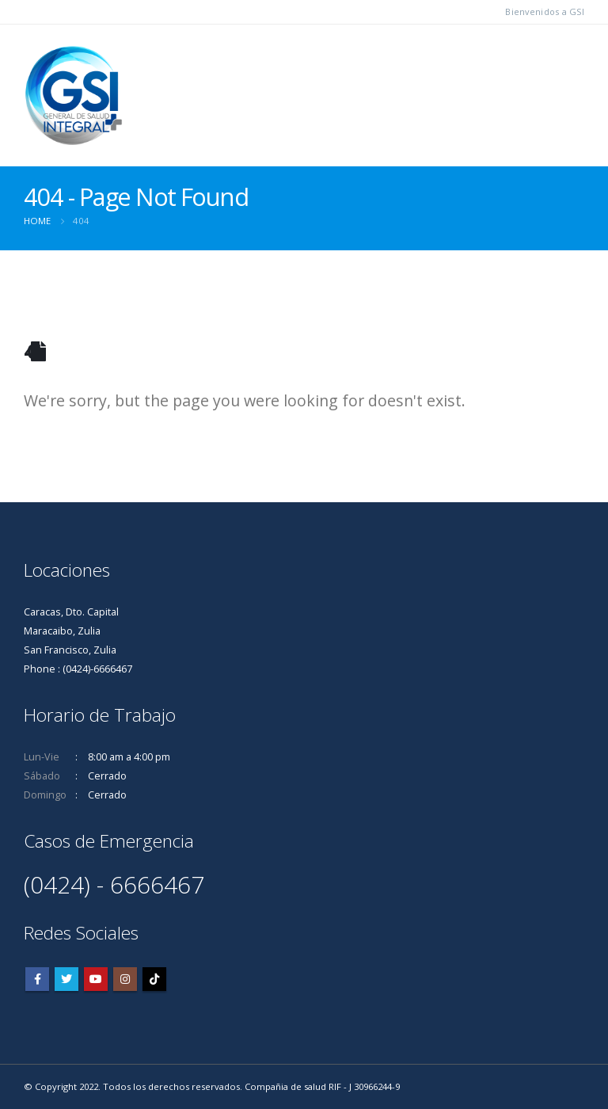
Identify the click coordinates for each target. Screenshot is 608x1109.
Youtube (96, 979)
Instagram (125, 979)
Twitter (66, 979)
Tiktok (154, 979)
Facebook (37, 979)
